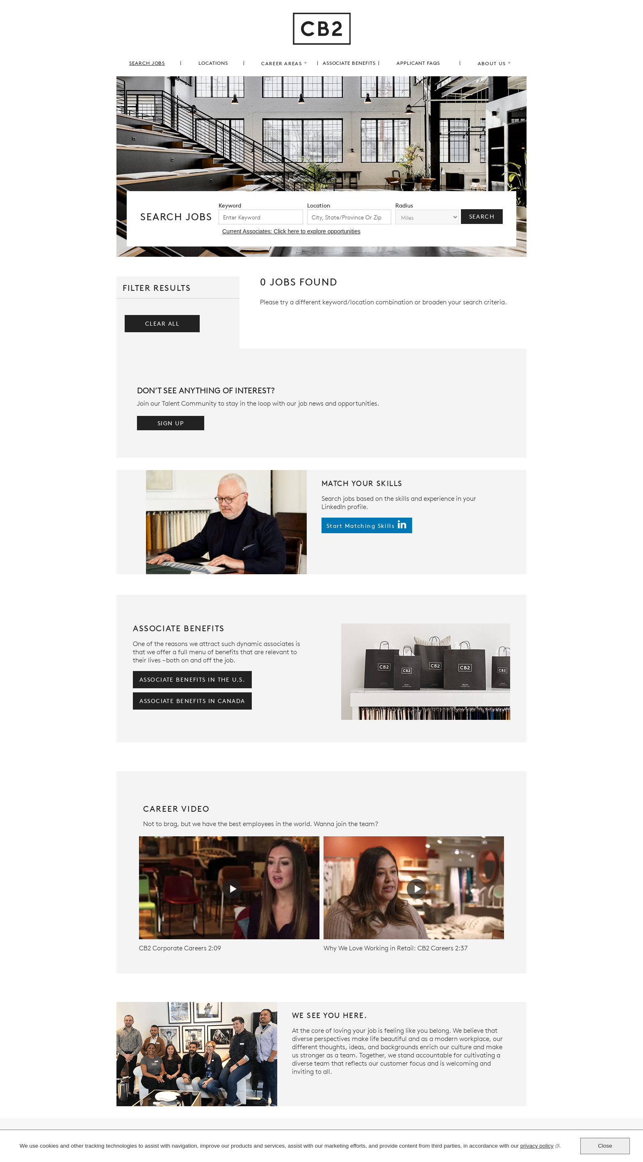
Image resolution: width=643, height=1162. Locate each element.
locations (213, 63)
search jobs (147, 63)
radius (404, 205)
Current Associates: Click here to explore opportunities (291, 231)
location (319, 205)
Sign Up (170, 423)
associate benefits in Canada (192, 700)
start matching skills (360, 525)
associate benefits (349, 63)
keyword (230, 205)
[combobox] (349, 217)
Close (605, 1146)
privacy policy (537, 1147)
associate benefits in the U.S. (192, 679)
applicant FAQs (418, 63)
